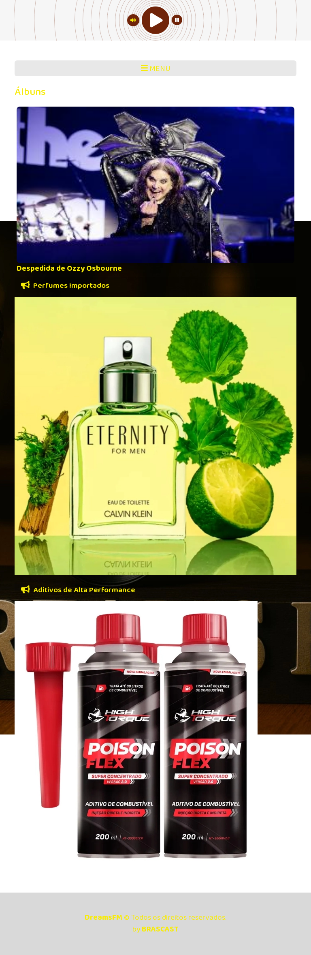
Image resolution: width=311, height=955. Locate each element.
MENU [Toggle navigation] (155, 68)
